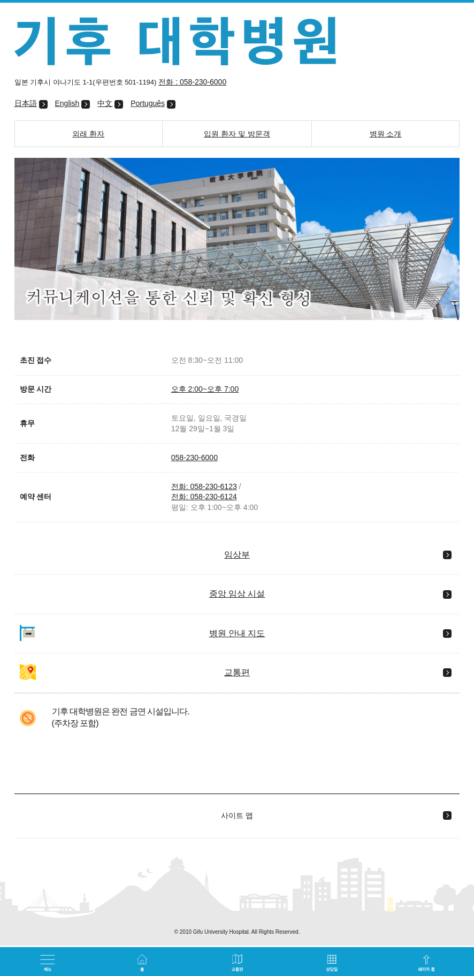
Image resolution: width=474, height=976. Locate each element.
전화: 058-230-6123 (204, 486)
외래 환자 (88, 133)
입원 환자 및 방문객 (237, 133)
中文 (104, 103)
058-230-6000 (194, 457)
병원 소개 (386, 133)
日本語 (25, 103)
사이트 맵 (237, 815)
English (67, 103)
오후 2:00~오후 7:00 (205, 389)
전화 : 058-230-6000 (192, 82)
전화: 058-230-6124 (204, 496)
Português (148, 103)
